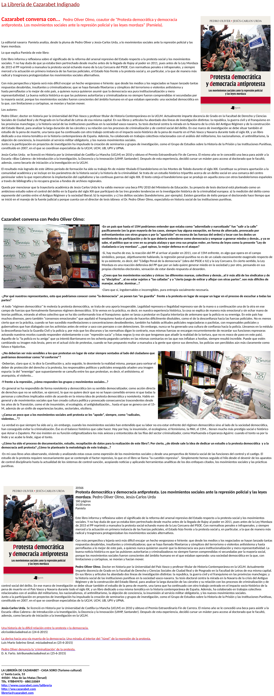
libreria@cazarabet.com (17, 693)
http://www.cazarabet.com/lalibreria (26, 685)
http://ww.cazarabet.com (18, 689)
